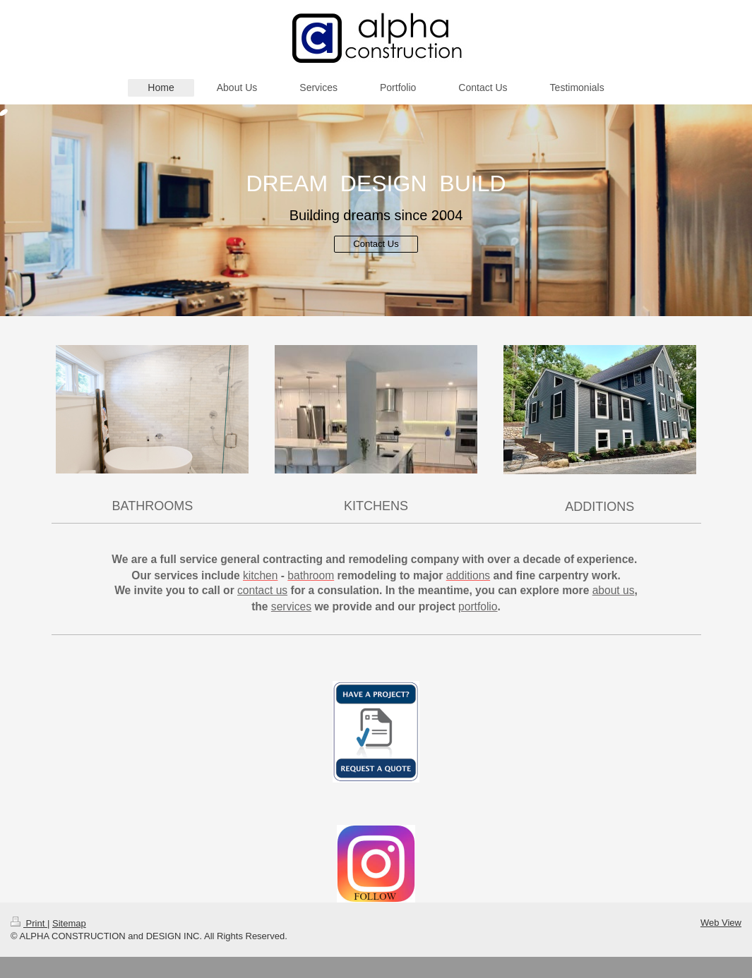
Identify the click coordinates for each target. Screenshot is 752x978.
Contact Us (375, 244)
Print (29, 923)
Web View (720, 922)
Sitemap (69, 923)
